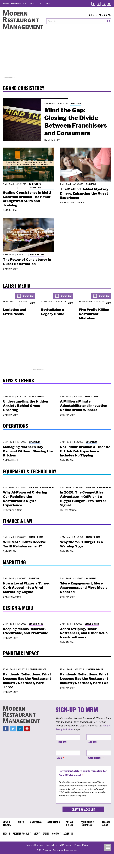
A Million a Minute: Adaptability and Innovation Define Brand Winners (83, 405)
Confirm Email (94, 757)
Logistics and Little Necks (14, 312)
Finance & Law (36, 536)
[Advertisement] (57, 55)
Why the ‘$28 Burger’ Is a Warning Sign (81, 544)
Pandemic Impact (38, 669)
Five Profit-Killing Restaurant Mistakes (94, 314)
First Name (62, 741)
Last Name (92, 741)
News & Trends (37, 254)
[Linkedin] (104, 4)
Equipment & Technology (35, 186)
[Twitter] (99, 4)
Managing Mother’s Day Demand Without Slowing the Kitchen (28, 451)
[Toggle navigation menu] (107, 847)
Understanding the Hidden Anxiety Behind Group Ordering (25, 405)
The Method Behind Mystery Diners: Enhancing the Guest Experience (84, 193)
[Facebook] (93, 4)
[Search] (108, 21)
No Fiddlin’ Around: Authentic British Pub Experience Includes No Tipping (85, 451)
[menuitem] (6, 3)
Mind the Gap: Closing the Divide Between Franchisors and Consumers (75, 121)
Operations (34, 441)
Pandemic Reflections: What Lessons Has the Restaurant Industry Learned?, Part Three (27, 680)
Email (59, 757)
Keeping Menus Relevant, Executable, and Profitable (25, 631)
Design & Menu (36, 623)
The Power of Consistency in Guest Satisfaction (27, 261)
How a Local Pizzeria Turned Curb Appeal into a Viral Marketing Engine (26, 587)
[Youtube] (109, 4)
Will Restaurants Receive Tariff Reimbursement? (24, 544)
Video (32, 303)
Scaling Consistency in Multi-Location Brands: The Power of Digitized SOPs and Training (27, 198)
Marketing (75, 103)
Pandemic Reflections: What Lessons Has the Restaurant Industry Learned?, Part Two (84, 678)
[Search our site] (76, 21)
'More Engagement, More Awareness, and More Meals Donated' (83, 587)
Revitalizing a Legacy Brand (52, 312)
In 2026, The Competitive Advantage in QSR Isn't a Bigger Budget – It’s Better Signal (83, 498)
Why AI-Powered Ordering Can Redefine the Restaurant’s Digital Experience (25, 498)
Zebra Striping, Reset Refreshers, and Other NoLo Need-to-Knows (84, 633)
